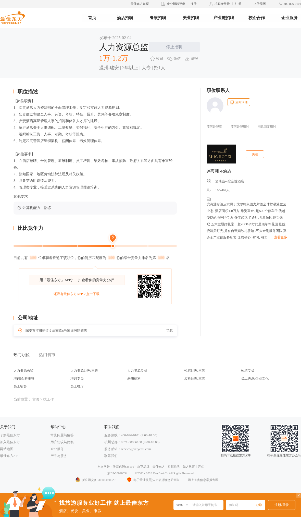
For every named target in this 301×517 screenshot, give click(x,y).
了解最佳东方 (10, 435)
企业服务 (289, 18)
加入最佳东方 (10, 442)
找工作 (48, 399)
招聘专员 (247, 370)
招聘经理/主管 (194, 370)
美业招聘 (191, 18)
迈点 (201, 466)
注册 (194, 4)
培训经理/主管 (24, 378)
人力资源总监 (23, 370)
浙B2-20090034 (117, 473)
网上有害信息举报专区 (203, 480)
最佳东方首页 (140, 4)
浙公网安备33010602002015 (96, 480)
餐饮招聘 (158, 18)
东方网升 (103, 466)
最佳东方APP (9, 456)
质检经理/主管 (194, 378)
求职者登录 (222, 4)
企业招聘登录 (176, 4)
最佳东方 (159, 466)
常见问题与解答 (62, 435)
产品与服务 (59, 456)
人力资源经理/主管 (84, 370)
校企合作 (256, 18)
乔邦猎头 (174, 466)
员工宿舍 (20, 386)
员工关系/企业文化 (255, 378)
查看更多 (280, 237)
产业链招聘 (224, 18)
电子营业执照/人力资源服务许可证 (153, 480)
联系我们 (111, 456)
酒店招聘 (125, 18)
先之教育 (189, 466)
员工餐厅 (77, 386)
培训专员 (77, 378)
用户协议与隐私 (62, 442)
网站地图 (6, 449)
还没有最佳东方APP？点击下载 (76, 294)
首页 (92, 18)
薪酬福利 (134, 378)
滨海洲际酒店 (219, 171)
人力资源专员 (137, 370)
